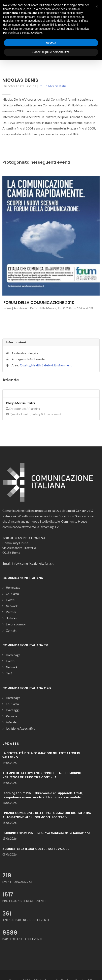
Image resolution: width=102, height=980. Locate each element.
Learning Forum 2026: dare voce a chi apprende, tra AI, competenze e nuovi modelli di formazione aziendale (42, 795)
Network (12, 606)
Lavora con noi (16, 624)
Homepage (13, 587)
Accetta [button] (51, 42)
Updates (11, 618)
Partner (11, 612)
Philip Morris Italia (52, 86)
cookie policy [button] (74, 12)
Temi (9, 673)
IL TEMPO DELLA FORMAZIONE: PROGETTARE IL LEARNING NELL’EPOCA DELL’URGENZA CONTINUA (41, 775)
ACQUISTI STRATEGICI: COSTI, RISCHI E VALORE (35, 849)
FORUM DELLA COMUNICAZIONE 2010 (38, 302)
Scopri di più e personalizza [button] (50, 52)
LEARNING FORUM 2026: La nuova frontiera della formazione (46, 833)
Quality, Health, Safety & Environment (46, 365)
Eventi (10, 600)
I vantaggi (13, 710)
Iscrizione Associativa (20, 728)
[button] (97, 6)
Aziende (11, 722)
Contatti (11, 630)
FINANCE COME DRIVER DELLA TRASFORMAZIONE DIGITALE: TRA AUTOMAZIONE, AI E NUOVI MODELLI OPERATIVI (46, 815)
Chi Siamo (12, 594)
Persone (11, 716)
